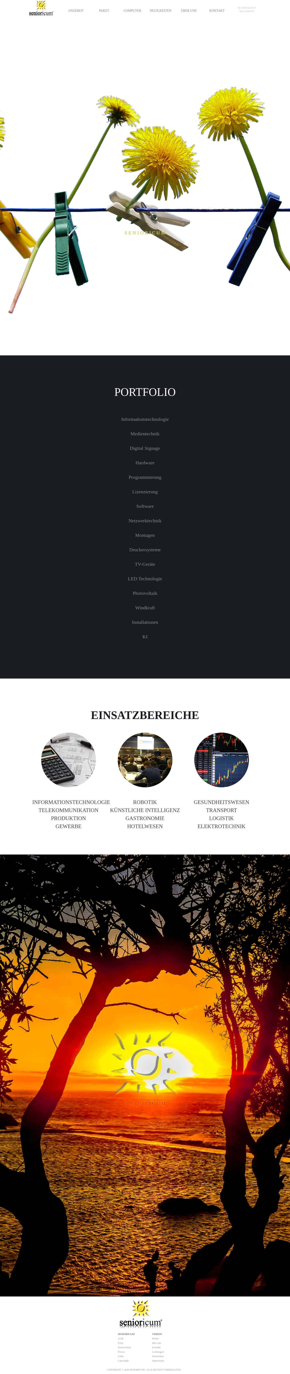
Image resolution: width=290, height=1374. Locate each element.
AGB (120, 1338)
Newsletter (158, 1356)
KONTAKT (217, 10)
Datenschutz (124, 1347)
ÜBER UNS (189, 10)
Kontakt (156, 1347)
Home (155, 1338)
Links (121, 1356)
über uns (156, 1342)
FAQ (120, 1342)
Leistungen (158, 1351)
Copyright (123, 1360)
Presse (121, 1351)
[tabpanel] (247, 9)
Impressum (158, 1360)
